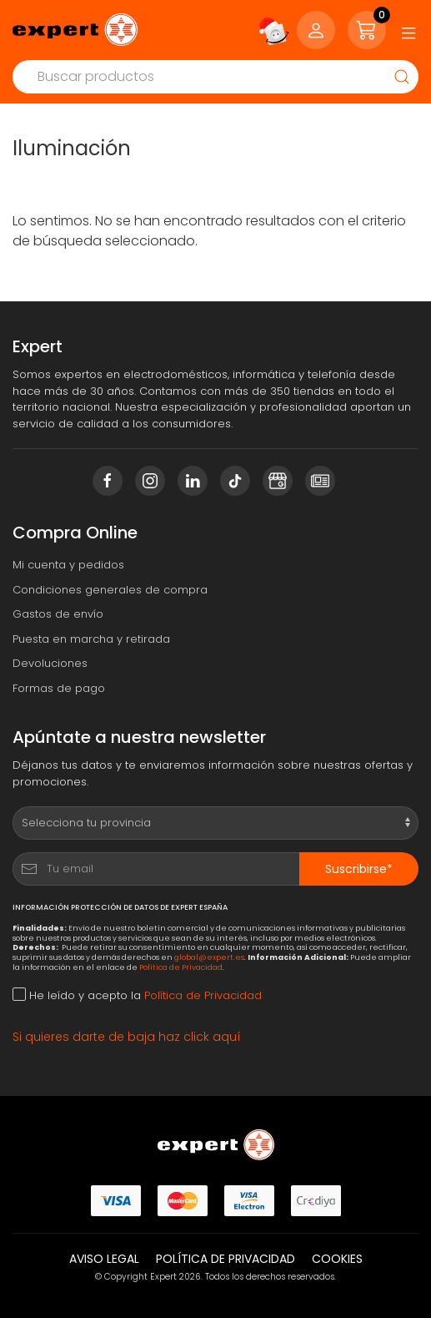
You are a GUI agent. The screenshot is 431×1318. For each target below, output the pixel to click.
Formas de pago (59, 688)
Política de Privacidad (181, 967)
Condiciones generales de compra (110, 590)
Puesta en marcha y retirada (91, 639)
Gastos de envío (58, 614)
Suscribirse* (359, 869)
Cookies (337, 1258)
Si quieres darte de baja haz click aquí (127, 1036)
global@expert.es (209, 957)
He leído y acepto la (137, 995)
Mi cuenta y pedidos (68, 565)
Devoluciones (50, 663)
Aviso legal (104, 1258)
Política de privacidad (225, 1258)
